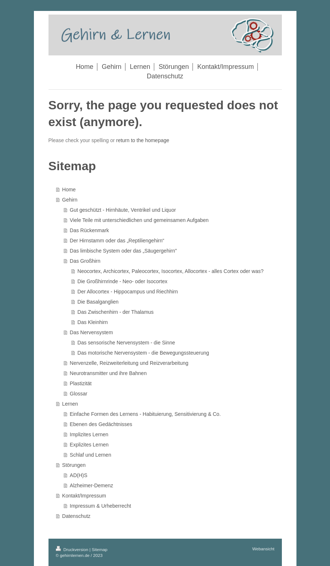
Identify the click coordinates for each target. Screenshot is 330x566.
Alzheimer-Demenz (91, 485)
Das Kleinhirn (92, 322)
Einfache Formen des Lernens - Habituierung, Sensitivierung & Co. (145, 414)
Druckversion (73, 549)
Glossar (78, 394)
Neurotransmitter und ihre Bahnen (108, 373)
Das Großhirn (85, 261)
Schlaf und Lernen (90, 455)
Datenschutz (76, 516)
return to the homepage (143, 140)
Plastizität (81, 383)
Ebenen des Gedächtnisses (101, 424)
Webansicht (263, 548)
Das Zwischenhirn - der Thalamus (115, 312)
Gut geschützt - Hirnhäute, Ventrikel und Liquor (123, 210)
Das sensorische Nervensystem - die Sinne (126, 343)
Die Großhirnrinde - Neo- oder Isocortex (122, 281)
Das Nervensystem (91, 332)
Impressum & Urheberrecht (100, 506)
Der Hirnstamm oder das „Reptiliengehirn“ (117, 240)
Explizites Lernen (89, 445)
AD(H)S (78, 475)
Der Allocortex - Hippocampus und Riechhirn (127, 291)
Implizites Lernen (89, 434)
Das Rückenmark (89, 230)
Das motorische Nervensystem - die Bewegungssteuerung (143, 353)
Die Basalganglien (98, 302)
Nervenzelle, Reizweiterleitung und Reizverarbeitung (129, 363)
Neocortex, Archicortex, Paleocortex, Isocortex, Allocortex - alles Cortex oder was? (170, 271)
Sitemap (100, 549)
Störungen (74, 465)
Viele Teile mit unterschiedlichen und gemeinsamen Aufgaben (139, 220)
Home (68, 189)
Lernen (70, 404)
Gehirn (69, 200)
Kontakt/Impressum (84, 496)
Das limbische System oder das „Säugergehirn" (123, 251)
